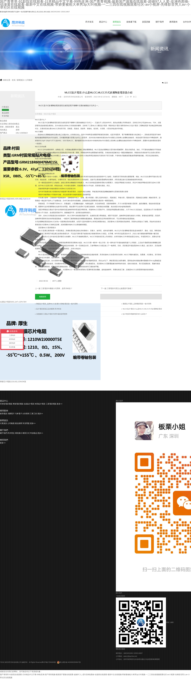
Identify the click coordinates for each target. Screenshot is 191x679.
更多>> (59, 404)
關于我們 (160, 22)
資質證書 (146, 22)
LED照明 (26, 414)
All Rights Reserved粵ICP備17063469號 (42, 662)
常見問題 (5, 116)
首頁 (13, 80)
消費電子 (11, 414)
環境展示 (18, 433)
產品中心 (103, 22)
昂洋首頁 (89, 22)
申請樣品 (33, 433)
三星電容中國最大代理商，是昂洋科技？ (56, 288)
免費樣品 (33, 12)
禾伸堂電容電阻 (6, 404)
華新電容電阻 (18, 404)
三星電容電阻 (51, 404)
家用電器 (3, 414)
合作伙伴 (187, 22)
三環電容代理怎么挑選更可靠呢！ (120, 288)
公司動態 (28, 80)
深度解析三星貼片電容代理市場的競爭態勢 (51, 314)
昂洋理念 (11, 433)
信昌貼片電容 (29, 404)
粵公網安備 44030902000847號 (69, 662)
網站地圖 (47, 12)
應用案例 (173, 22)
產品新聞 (5, 113)
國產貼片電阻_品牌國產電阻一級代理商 (137, 304)
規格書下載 (131, 22)
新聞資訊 (117, 22)
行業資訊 (5, 107)
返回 (166, 83)
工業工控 (33, 414)
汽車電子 (18, 414)
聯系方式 (26, 433)
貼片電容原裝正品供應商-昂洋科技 (48, 309)
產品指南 (40, 12)
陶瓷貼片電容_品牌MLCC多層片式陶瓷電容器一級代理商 (57, 304)
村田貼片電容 (40, 404)
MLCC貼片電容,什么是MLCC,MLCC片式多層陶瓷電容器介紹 (145, 309)
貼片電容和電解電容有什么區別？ (135, 314)
